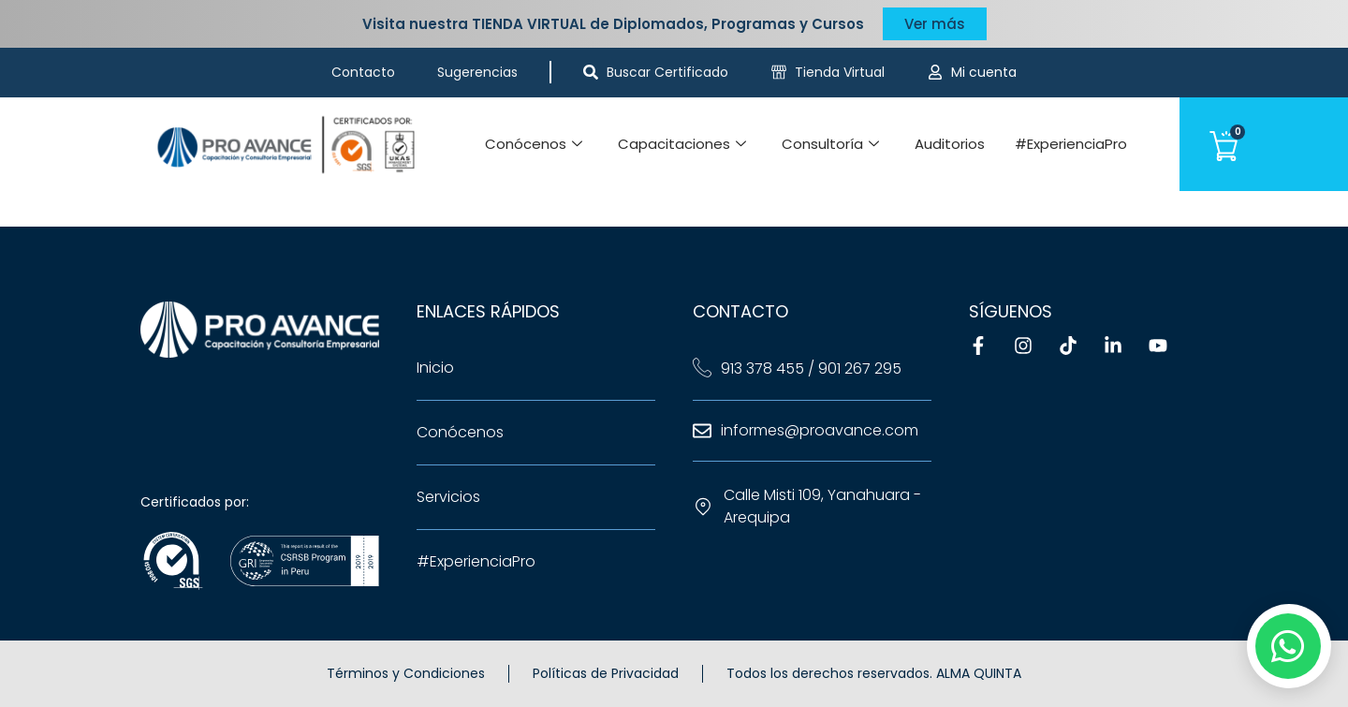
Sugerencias (477, 72)
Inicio (435, 367)
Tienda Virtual (840, 72)
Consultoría (830, 144)
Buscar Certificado (667, 72)
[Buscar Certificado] (590, 72)
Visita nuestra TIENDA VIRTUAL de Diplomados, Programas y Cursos (613, 24)
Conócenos (533, 144)
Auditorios (950, 144)
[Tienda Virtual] (778, 72)
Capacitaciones (682, 144)
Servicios (448, 497)
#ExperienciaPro (1071, 144)
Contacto (363, 72)
